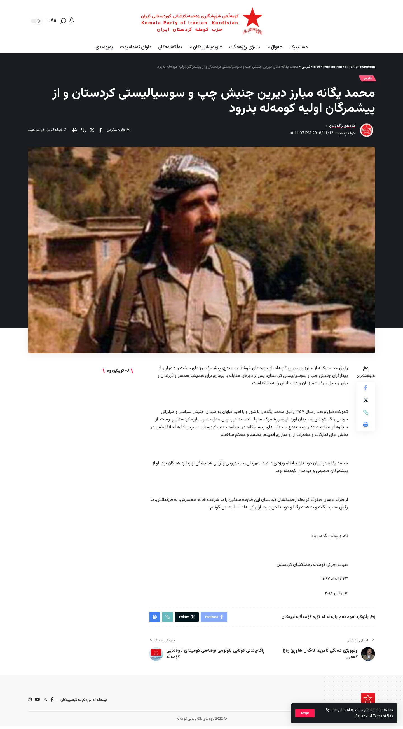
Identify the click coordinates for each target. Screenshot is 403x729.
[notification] (71, 20)
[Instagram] (30, 702)
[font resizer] (53, 21)
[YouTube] (37, 702)
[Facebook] (52, 702)
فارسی (366, 78)
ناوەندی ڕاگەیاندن (340, 128)
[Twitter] (46, 702)
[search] (63, 21)
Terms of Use (382, 716)
